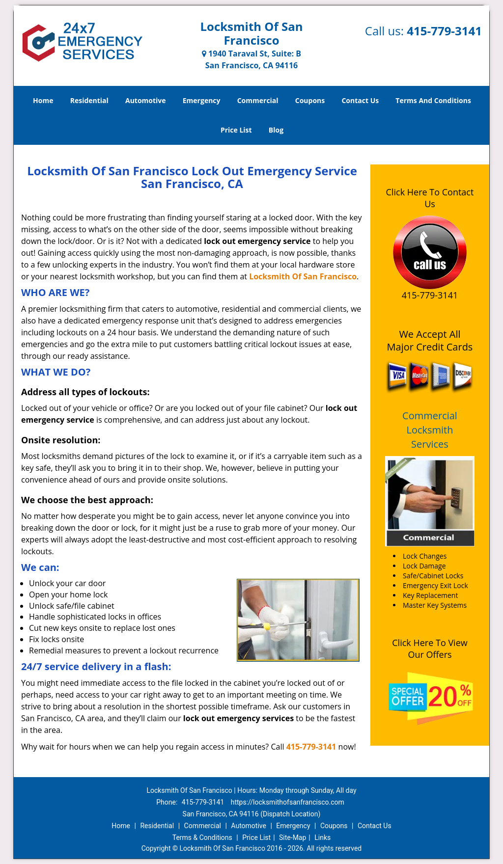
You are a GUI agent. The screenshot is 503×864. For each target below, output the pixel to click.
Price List (236, 130)
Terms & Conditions (202, 837)
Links (322, 837)
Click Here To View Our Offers (429, 648)
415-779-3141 (444, 31)
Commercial (258, 100)
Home (43, 100)
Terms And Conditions (433, 100)
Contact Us (360, 100)
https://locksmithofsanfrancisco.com (287, 802)
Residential (89, 100)
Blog (276, 130)
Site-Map (292, 837)
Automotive (145, 100)
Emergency (202, 100)
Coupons (310, 100)
